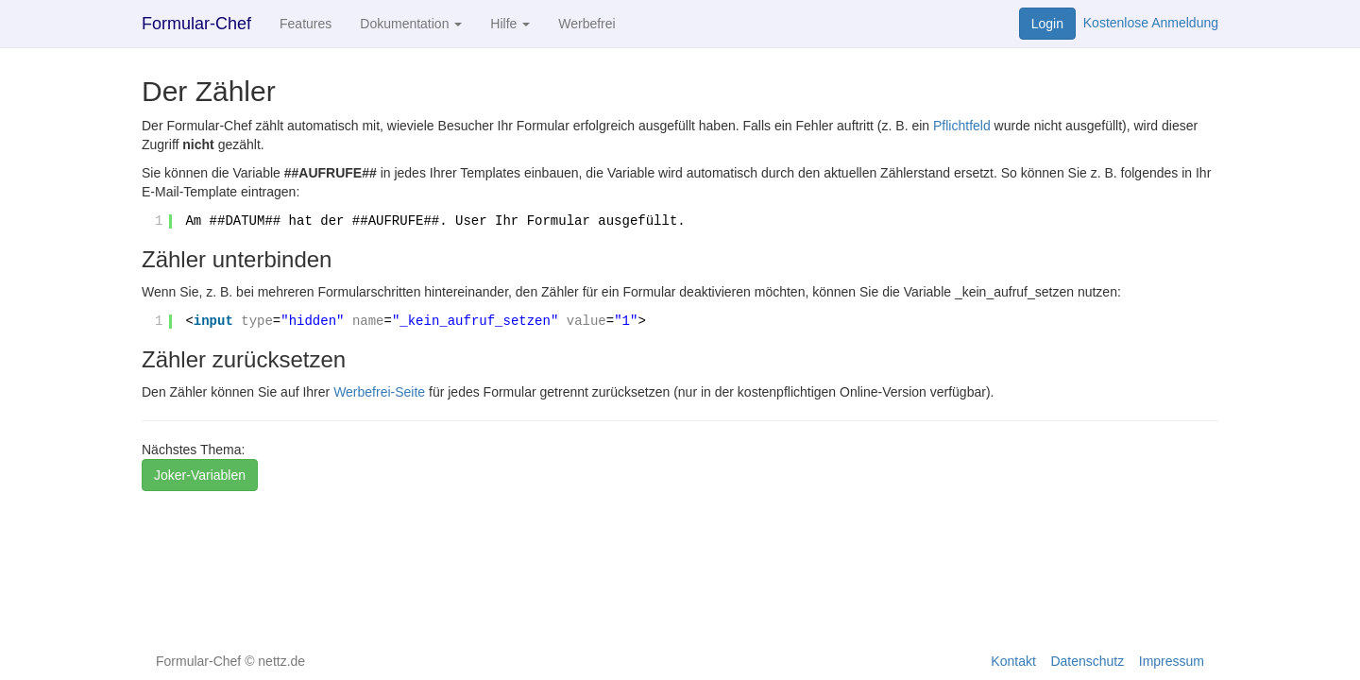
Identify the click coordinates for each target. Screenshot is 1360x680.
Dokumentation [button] (411, 23)
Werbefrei (586, 23)
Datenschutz (1087, 661)
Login (1047, 23)
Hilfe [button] (510, 23)
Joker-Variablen (200, 475)
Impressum (1171, 661)
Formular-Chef (196, 23)
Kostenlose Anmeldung (1150, 22)
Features (306, 23)
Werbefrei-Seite (379, 392)
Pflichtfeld (962, 125)
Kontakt (1013, 661)
